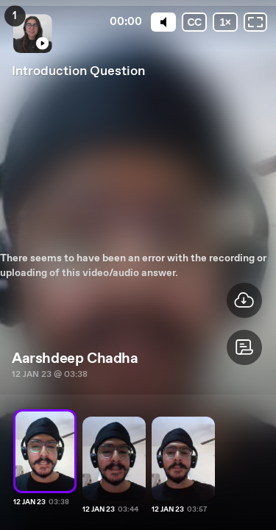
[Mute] (163, 22)
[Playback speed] (225, 22)
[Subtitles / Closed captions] (194, 22)
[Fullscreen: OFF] (255, 22)
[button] (244, 347)
